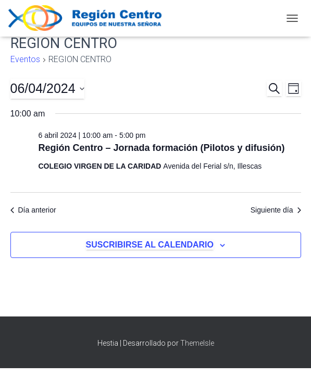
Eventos (25, 59)
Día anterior (33, 210)
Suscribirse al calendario (150, 244)
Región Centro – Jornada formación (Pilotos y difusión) (162, 148)
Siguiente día (276, 210)
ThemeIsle (197, 343)
